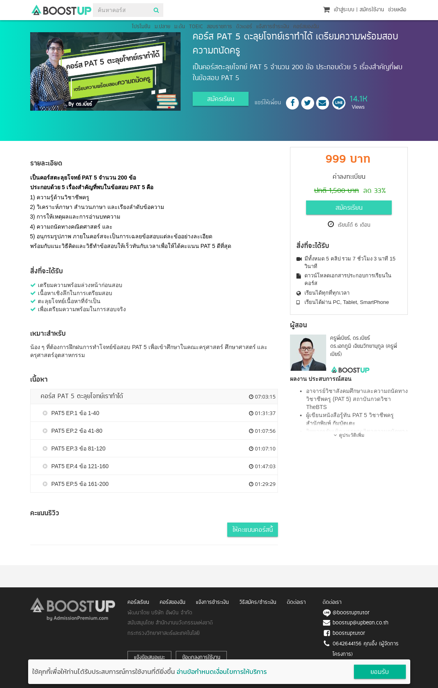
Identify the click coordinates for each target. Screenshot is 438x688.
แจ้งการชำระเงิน (272, 27)
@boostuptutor (351, 613)
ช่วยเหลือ (397, 10)
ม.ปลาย (162, 27)
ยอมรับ (379, 672)
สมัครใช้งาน (372, 10)
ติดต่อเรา (296, 602)
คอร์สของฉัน (306, 27)
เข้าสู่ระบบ (344, 10)
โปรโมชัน (141, 27)
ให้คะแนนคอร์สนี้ (252, 530)
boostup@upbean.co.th (361, 623)
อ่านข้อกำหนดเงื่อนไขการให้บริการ (222, 671)
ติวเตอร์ (244, 27)
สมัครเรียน (220, 99)
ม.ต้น (179, 27)
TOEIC (196, 27)
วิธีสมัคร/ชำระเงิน (257, 602)
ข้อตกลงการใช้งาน (201, 657)
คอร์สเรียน (138, 602)
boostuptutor (349, 633)
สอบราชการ (219, 27)
